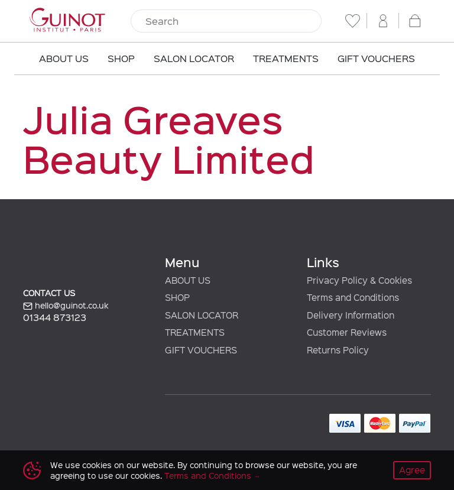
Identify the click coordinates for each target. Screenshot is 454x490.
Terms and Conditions (207, 475)
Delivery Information (350, 315)
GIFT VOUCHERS (201, 350)
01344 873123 (54, 317)
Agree (412, 470)
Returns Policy (338, 350)
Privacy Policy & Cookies (359, 280)
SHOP (177, 297)
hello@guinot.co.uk (66, 305)
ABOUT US (187, 280)
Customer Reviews (347, 332)
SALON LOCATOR (201, 315)
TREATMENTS (195, 332)
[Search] (226, 21)
